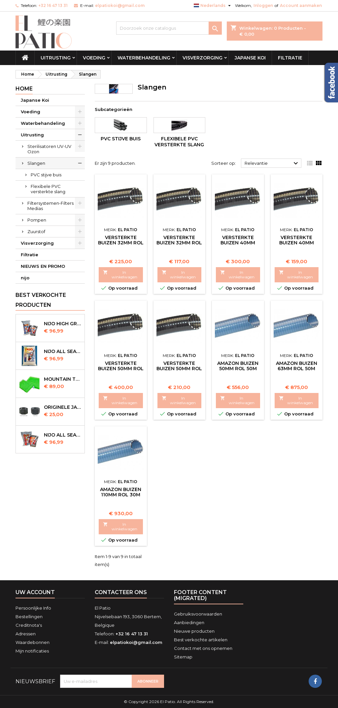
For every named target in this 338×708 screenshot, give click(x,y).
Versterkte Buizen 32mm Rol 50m (121, 242)
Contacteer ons (121, 592)
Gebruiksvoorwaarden (198, 614)
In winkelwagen (120, 274)
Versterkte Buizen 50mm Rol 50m (121, 368)
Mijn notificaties (32, 651)
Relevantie (272, 163)
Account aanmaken (301, 5)
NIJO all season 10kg (63, 435)
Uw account (35, 592)
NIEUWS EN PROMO (43, 266)
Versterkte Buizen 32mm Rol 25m (179, 242)
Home (24, 89)
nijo (25, 277)
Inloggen (263, 5)
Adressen (26, 633)
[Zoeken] (169, 28)
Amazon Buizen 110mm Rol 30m (120, 492)
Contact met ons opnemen (203, 648)
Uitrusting (56, 58)
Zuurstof (36, 231)
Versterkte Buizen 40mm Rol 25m (237, 242)
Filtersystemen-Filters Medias (50, 205)
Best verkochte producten (41, 300)
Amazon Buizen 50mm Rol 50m (237, 366)
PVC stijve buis (46, 174)
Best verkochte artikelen (200, 639)
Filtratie (290, 58)
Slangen (36, 163)
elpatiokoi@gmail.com (120, 5)
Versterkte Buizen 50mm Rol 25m (179, 368)
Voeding (94, 58)
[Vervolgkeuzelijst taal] (213, 5)
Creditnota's (29, 625)
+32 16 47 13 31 (53, 5)
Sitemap (183, 656)
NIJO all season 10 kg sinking (63, 351)
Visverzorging (202, 58)
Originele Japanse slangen (63, 407)
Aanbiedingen (189, 622)
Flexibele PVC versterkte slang (48, 189)
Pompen (36, 220)
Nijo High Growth (63, 323)
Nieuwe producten (194, 631)
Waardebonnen (33, 642)
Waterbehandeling (144, 58)
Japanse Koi (250, 58)
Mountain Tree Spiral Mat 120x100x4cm (63, 379)
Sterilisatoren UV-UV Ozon (49, 149)
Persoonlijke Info (33, 608)
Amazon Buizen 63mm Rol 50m (296, 366)
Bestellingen (29, 616)
